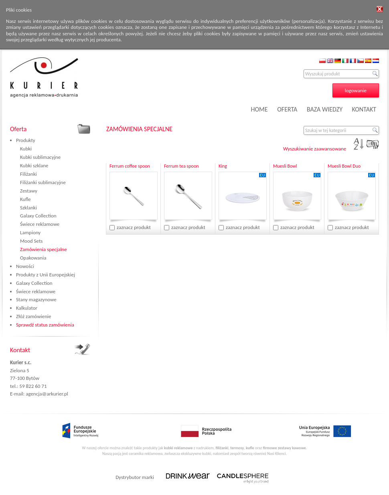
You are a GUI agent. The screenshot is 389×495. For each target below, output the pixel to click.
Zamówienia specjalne (43, 249)
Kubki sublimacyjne (40, 157)
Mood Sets (31, 241)
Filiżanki (28, 174)
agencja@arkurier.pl (47, 394)
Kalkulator (26, 308)
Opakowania (33, 258)
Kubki (26, 149)
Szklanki (28, 208)
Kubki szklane (34, 165)
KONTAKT (364, 109)
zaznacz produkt (134, 227)
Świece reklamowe (39, 224)
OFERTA (287, 109)
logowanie (356, 90)
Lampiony (30, 232)
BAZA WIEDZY (324, 109)
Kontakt (20, 350)
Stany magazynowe (36, 299)
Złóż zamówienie (33, 316)
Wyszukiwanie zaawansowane (314, 149)
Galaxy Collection (38, 216)
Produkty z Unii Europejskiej (45, 275)
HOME (259, 109)
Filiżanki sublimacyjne (43, 182)
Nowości (25, 266)
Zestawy (28, 191)
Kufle (25, 199)
